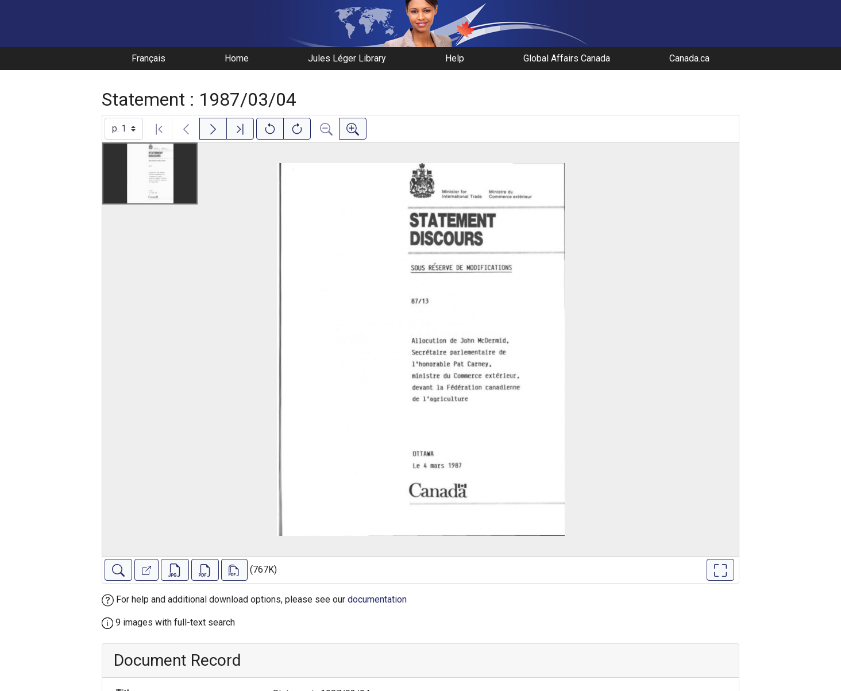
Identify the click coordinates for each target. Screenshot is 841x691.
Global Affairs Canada (566, 58)
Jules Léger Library (347, 58)
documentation (377, 599)
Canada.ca (689, 58)
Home (237, 58)
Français (148, 58)
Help (454, 58)
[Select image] (124, 129)
